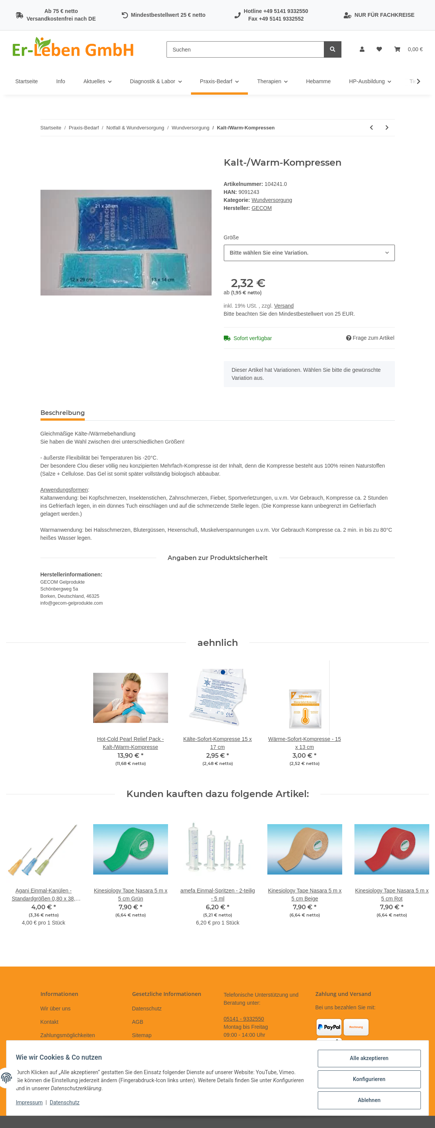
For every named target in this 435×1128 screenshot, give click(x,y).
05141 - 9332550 (244, 1019)
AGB (138, 1022)
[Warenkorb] (408, 49)
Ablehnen (366, 1101)
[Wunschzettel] (379, 49)
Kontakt (49, 1022)
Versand (284, 306)
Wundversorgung (272, 200)
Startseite (26, 81)
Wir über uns (55, 1008)
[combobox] (309, 253)
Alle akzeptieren (366, 1061)
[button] (362, 49)
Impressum (32, 1104)
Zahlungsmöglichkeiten (67, 1035)
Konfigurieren (366, 1081)
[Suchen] (245, 49)
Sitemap (142, 1035)
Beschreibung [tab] (62, 412)
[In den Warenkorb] (46, 153)
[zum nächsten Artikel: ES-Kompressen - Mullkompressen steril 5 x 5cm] (387, 127)
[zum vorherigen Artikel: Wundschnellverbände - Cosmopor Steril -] (371, 127)
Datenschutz (147, 1008)
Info (60, 81)
